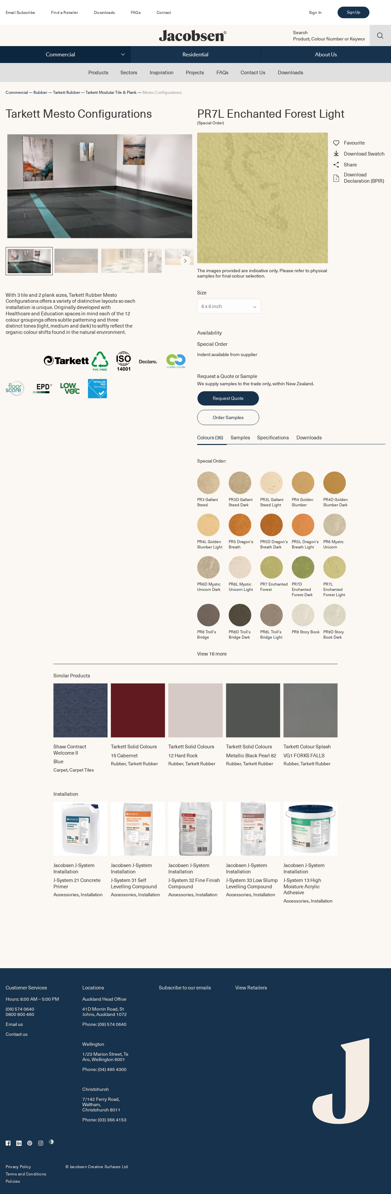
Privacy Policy (18, 1166)
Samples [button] (240, 437)
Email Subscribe (20, 12)
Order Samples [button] (228, 417)
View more (212, 654)
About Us (326, 54)
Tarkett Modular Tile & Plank (111, 92)
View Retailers (251, 987)
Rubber (40, 92)
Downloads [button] (309, 437)
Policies (13, 1181)
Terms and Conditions (26, 1173)
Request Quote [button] (228, 398)
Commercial (60, 54)
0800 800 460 (20, 1014)
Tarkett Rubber (66, 92)
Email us (14, 1024)
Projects (195, 72)
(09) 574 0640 (20, 1008)
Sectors (128, 72)
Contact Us (253, 72)
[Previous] (14, 261)
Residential (195, 54)
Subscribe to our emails (185, 987)
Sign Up (353, 12)
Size (201, 292)
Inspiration (162, 72)
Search (300, 32)
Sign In (315, 12)
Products (98, 72)
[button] (358, 154)
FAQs (136, 12)
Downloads (104, 12)
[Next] (185, 261)
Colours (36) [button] (210, 437)
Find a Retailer (64, 12)
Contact (164, 12)
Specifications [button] (273, 437)
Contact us (17, 1034)
